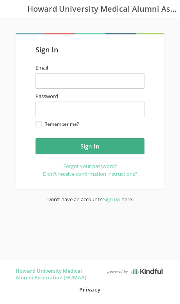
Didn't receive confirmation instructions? (90, 173)
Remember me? (57, 124)
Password (47, 96)
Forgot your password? (90, 166)
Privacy (90, 289)
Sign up (111, 199)
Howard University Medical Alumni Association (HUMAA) (51, 274)
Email (42, 67)
